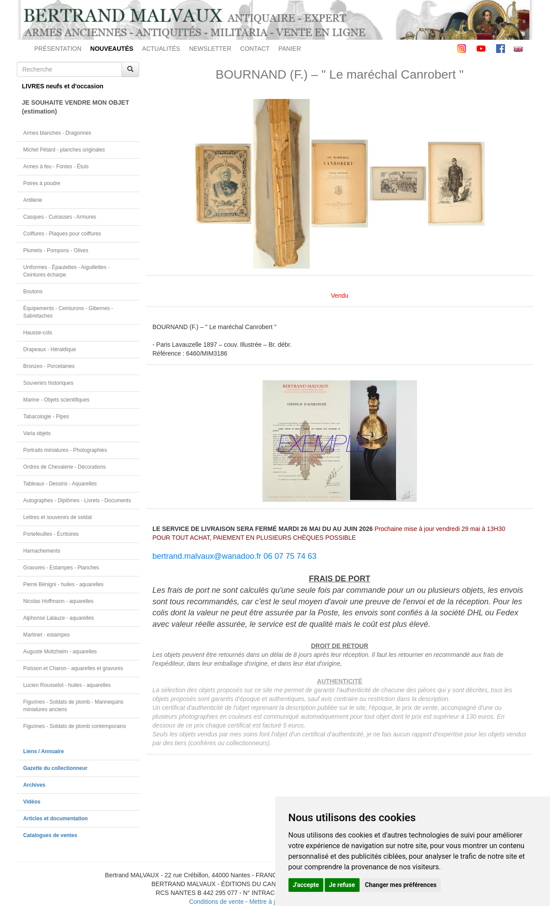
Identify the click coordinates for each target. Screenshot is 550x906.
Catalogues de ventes (50, 835)
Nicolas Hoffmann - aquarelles (58, 601)
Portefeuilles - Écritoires (51, 534)
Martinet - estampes (46, 635)
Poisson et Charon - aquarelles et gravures (73, 668)
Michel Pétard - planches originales (64, 150)
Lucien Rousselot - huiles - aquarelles (67, 685)
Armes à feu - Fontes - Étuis (56, 166)
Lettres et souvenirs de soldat (57, 517)
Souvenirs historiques (48, 383)
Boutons (33, 291)
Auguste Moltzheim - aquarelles (60, 651)
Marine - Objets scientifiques (56, 400)
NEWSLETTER (210, 48)
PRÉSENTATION (58, 48)
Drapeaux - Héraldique (49, 349)
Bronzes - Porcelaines (49, 366)
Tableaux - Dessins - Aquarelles (60, 484)
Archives (34, 785)
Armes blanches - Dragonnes (57, 133)
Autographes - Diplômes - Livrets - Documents (77, 500)
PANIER (289, 48)
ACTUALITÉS (161, 48)
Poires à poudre (42, 183)
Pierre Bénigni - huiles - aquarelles (63, 584)
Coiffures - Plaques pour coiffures (62, 234)
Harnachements (42, 551)
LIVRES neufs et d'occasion (63, 86)
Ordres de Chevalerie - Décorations (64, 467)
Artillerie (32, 200)
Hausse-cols (37, 333)
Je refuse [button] (342, 884)
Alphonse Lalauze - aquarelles (58, 618)
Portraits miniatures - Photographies (65, 450)
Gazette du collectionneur (55, 768)
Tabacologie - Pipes (46, 416)
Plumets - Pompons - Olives (55, 250)
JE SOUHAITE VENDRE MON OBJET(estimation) (75, 107)
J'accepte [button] (306, 884)
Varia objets (37, 433)
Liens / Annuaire (43, 751)
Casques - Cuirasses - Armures (59, 217)
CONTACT (255, 48)
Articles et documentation (55, 818)
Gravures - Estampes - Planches (61, 568)
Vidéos (32, 802)
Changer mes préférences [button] (400, 884)
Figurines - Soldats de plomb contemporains (74, 726)
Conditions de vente (216, 901)
